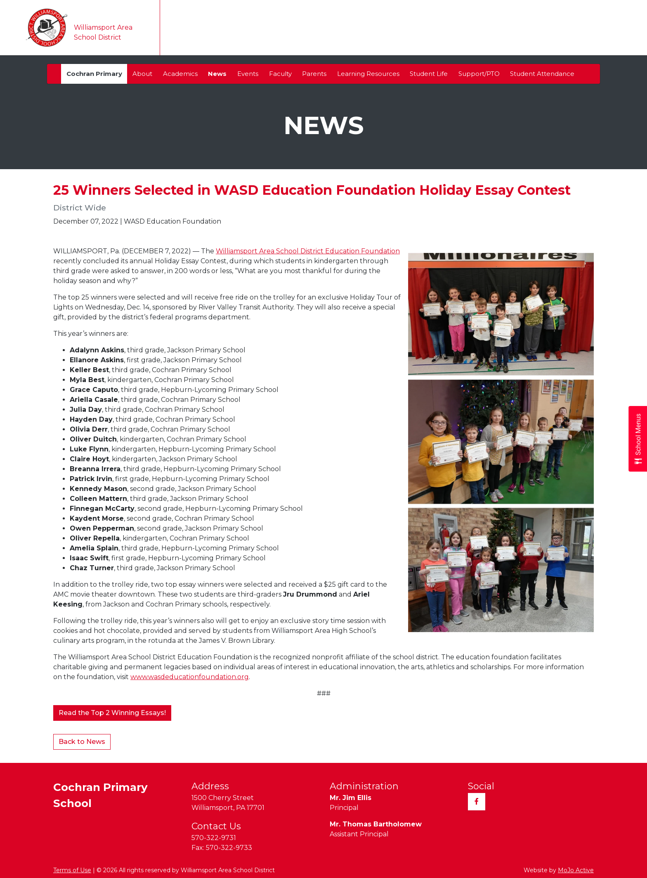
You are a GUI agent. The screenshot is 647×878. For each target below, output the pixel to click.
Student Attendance (542, 74)
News (217, 74)
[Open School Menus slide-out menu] (637, 439)
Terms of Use (72, 870)
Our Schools (284, 37)
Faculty (280, 74)
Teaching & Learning (402, 37)
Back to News (82, 742)
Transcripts (384, 10)
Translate (281, 10)
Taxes (318, 10)
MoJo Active (576, 870)
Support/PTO (479, 74)
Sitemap (567, 10)
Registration (526, 10)
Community (429, 10)
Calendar (336, 37)
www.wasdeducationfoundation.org (189, 677)
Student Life (429, 74)
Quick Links (613, 10)
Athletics (556, 37)
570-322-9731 (213, 838)
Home (179, 37)
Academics (180, 74)
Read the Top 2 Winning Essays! (112, 713)
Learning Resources (368, 74)
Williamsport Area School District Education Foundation (308, 251)
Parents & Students (488, 37)
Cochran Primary (94, 74)
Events (247, 74)
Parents (314, 74)
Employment (477, 10)
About (142, 74)
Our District (225, 37)
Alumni (348, 10)
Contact (600, 37)
